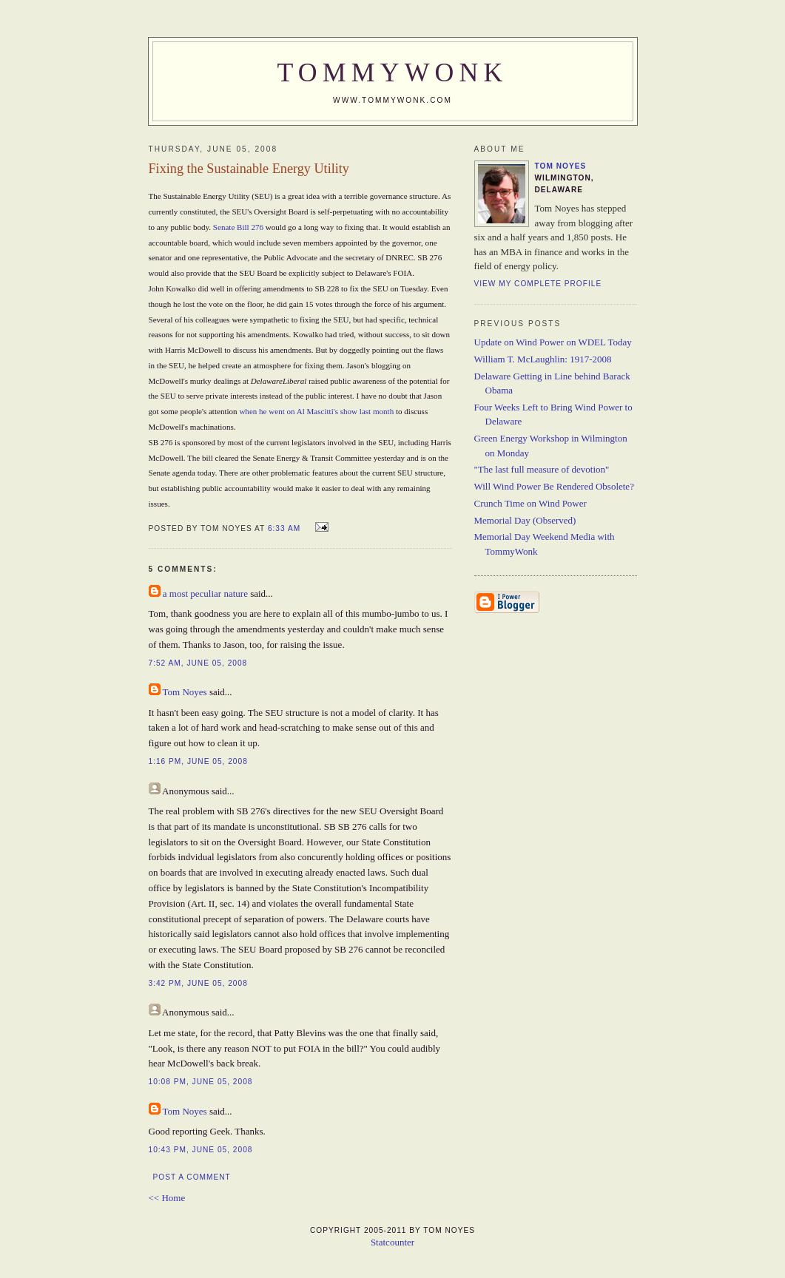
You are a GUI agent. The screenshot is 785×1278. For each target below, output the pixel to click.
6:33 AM (284, 528)
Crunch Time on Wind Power (530, 503)
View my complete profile (538, 284)
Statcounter (392, 1242)
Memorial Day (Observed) (525, 520)
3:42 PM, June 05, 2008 (198, 983)
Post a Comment (192, 1177)
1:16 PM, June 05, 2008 (198, 761)
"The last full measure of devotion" (542, 469)
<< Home (167, 1197)
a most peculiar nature (205, 593)
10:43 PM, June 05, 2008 (201, 1150)
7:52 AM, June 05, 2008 (198, 663)
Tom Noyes (185, 691)
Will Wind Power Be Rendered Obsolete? (554, 486)
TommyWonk (392, 72)
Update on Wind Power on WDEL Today (553, 342)
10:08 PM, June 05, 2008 (201, 1082)
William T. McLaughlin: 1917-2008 (543, 359)
